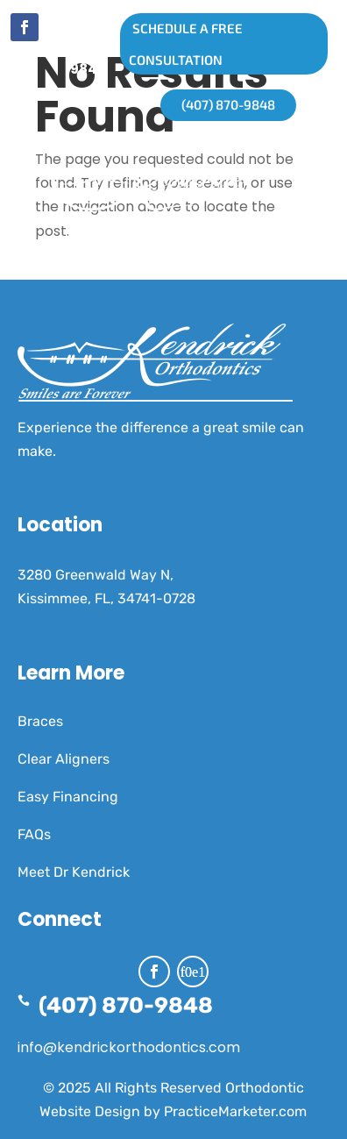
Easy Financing (68, 796)
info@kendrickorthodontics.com (129, 1047)
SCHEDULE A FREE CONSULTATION (181, 44)
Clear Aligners (64, 759)
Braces (40, 721)
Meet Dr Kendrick (74, 872)
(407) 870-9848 (88, 46)
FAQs (34, 834)
